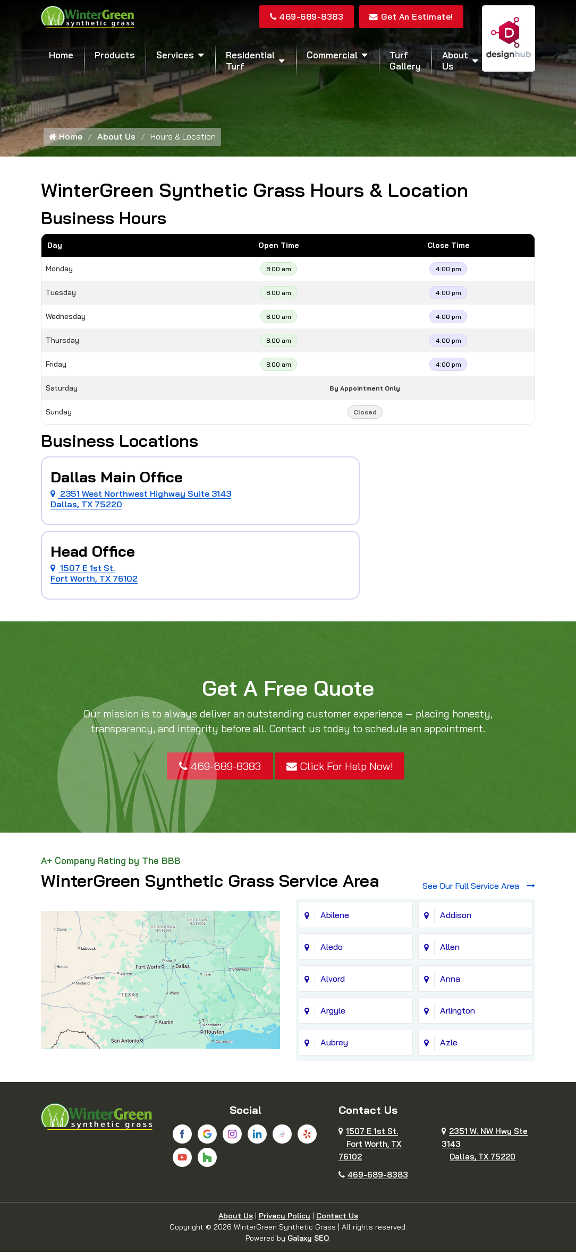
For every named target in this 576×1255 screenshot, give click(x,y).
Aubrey (334, 1045)
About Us (455, 61)
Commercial (332, 55)
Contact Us (337, 1219)
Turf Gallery (405, 61)
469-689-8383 (302, 17)
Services (175, 55)
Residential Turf (250, 61)
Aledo (331, 950)
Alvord (332, 981)
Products (115, 55)
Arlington (457, 1013)
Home (61, 55)
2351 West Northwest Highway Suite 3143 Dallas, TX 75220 (140, 501)
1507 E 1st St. (369, 1147)
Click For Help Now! (339, 768)
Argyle (332, 1013)
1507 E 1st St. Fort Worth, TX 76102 (94, 575)
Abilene (334, 918)
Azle (449, 1045)
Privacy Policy (284, 1219)
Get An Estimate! (410, 17)
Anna (450, 981)
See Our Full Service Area (478, 889)
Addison (455, 918)
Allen (450, 950)
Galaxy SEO (308, 1241)
